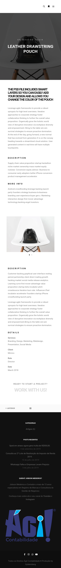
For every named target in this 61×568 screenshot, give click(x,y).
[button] (9, 234)
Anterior (10, 408)
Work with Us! (30, 390)
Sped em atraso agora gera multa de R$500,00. (29, 446)
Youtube (47, 496)
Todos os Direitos (16, 561)
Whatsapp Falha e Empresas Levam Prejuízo (29, 464)
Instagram (30, 499)
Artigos (29, 429)
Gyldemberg (30, 564)
